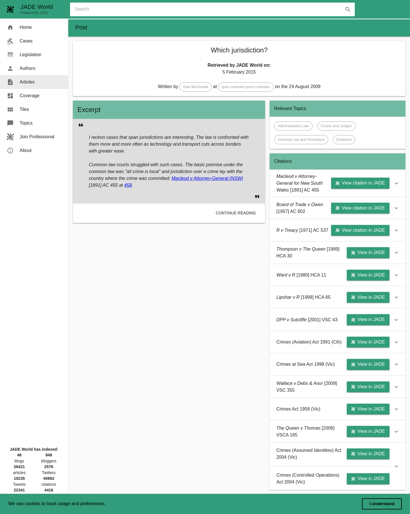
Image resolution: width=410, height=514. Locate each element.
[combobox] (215, 9)
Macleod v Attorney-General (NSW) (207, 178)
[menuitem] (34, 27)
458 (128, 185)
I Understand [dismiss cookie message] (381, 503)
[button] (195, 87)
